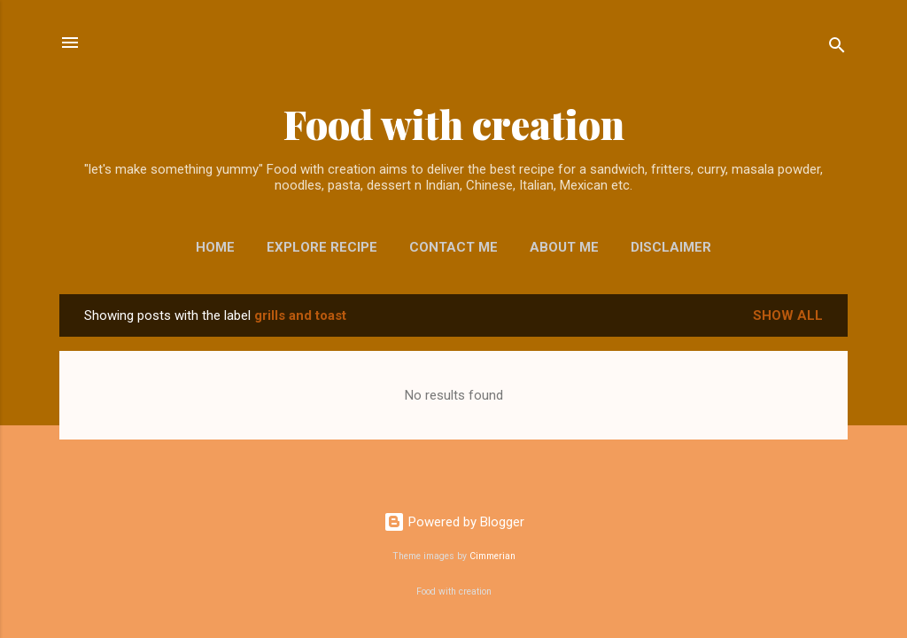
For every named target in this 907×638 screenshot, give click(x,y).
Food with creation (453, 123)
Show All (788, 315)
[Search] (837, 48)
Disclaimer (671, 247)
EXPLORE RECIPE (322, 247)
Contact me (453, 247)
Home (215, 247)
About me (564, 247)
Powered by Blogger (454, 522)
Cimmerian (492, 556)
